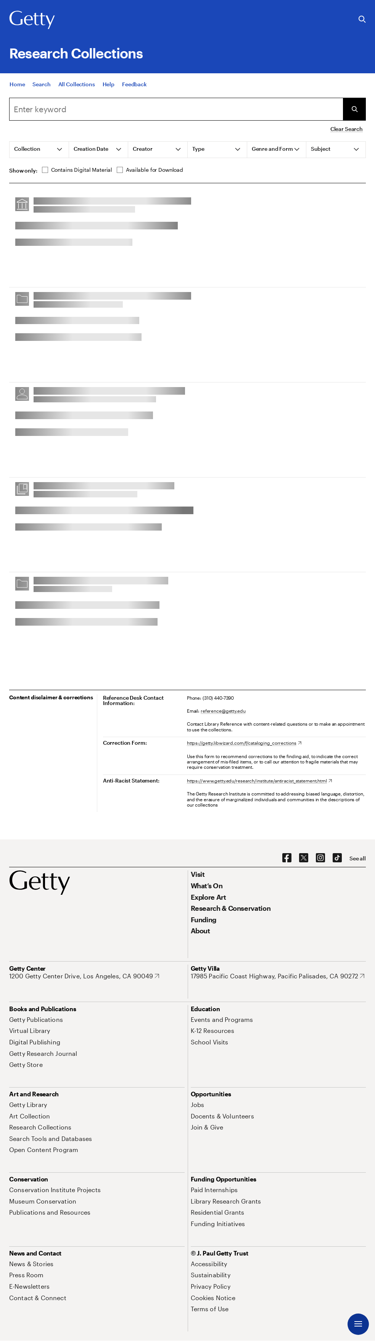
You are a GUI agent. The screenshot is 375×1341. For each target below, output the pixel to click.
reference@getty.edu (223, 710)
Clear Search (346, 129)
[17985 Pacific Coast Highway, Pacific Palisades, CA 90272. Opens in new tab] (278, 976)
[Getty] (32, 20)
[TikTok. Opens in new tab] (337, 858)
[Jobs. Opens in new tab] (197, 1104)
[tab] (39, 150)
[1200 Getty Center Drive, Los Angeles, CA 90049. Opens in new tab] (84, 976)
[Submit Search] (354, 109)
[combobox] (176, 109)
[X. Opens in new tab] (303, 858)
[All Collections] (76, 87)
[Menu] (358, 1324)
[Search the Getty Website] (362, 20)
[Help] (108, 87)
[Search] (41, 87)
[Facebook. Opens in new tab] (286, 858)
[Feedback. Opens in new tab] (134, 87)
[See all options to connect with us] (357, 858)
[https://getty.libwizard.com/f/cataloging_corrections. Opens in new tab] (244, 743)
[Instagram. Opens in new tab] (320, 858)
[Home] (17, 87)
